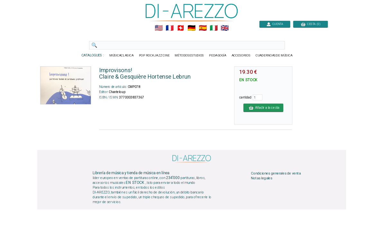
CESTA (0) (310, 24)
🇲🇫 (170, 28)
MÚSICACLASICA (121, 55)
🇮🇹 (213, 28)
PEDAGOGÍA (217, 55)
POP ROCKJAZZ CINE (154, 55)
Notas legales (261, 178)
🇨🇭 (181, 28)
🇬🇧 (225, 28)
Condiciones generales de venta (275, 173)
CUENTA (274, 24)
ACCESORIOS (240, 55)
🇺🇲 (158, 28)
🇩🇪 (191, 28)
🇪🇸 (202, 28)
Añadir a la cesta (263, 107)
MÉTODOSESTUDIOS (189, 55)
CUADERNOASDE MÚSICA (273, 55)
